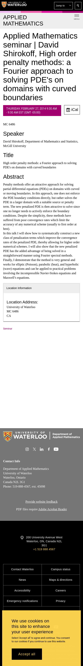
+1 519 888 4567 (44, 549)
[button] (63, 5)
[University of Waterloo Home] (14, 5)
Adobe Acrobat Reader (52, 509)
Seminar (7, 328)
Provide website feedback (41, 501)
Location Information (19, 288)
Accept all (26, 654)
